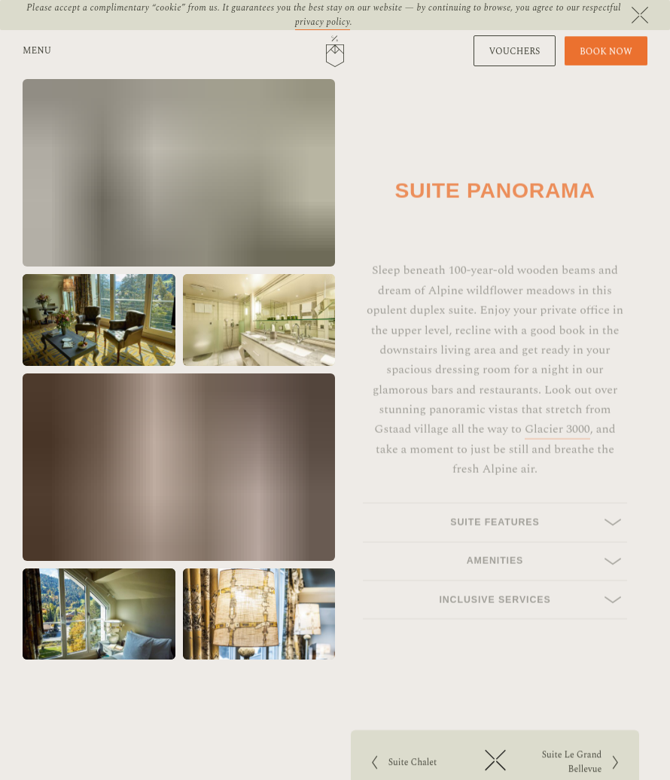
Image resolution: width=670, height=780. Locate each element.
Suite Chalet (421, 764)
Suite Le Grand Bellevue (571, 764)
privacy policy (322, 22)
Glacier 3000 (557, 446)
